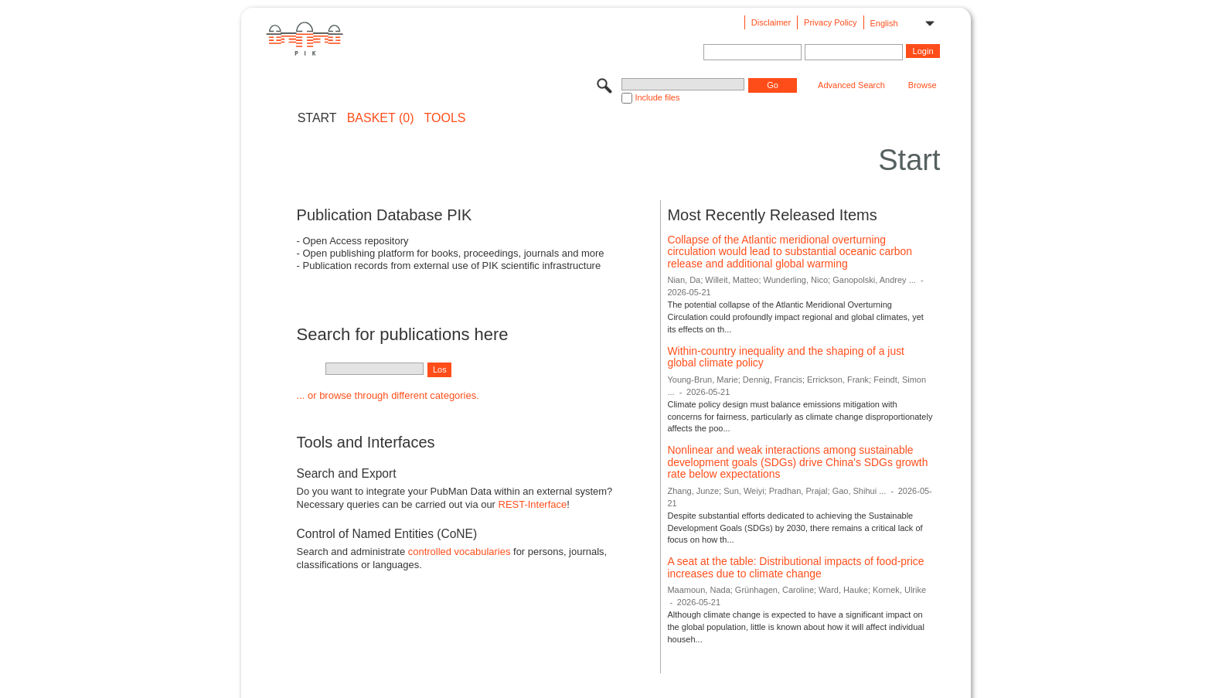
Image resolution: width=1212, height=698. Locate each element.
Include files (657, 97)
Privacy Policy (830, 22)
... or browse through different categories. (388, 395)
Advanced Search (851, 85)
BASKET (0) (380, 118)
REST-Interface (533, 504)
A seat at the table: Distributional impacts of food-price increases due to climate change (795, 567)
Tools (445, 118)
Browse (922, 85)
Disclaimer (771, 22)
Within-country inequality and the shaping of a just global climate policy (785, 357)
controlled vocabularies (459, 551)
